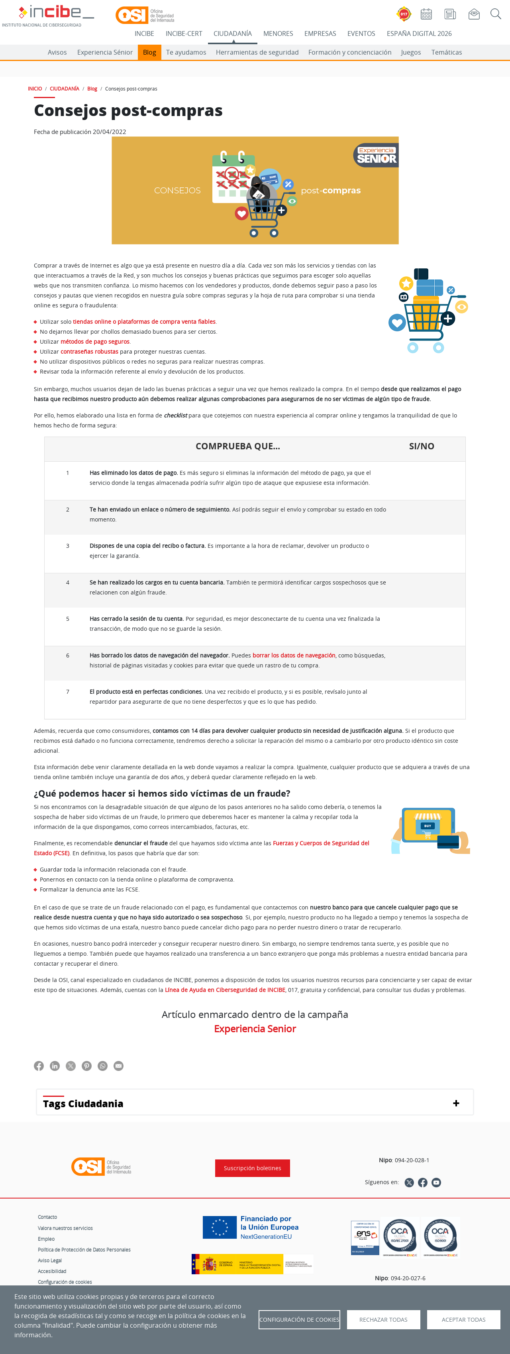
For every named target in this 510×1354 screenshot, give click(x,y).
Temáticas (447, 52)
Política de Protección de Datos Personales (84, 1249)
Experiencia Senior (255, 1028)
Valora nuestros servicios (65, 1228)
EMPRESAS (320, 33)
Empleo (46, 1239)
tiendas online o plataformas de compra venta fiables (144, 321)
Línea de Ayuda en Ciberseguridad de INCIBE (225, 990)
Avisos (57, 52)
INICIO (35, 88)
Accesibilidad (52, 1271)
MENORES (278, 33)
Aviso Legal (50, 1260)
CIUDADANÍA (233, 33)
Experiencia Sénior (105, 52)
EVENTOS (361, 33)
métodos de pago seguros (95, 341)
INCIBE (144, 33)
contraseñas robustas (89, 351)
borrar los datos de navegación (294, 655)
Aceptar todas (464, 1319)
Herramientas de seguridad (257, 52)
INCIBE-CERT (184, 33)
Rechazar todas (383, 1319)
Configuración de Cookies (299, 1319)
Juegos (411, 52)
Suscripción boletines (252, 1168)
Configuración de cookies (65, 1282)
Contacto (47, 1217)
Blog (149, 52)
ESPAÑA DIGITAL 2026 (419, 33)
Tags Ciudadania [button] (83, 1103)
